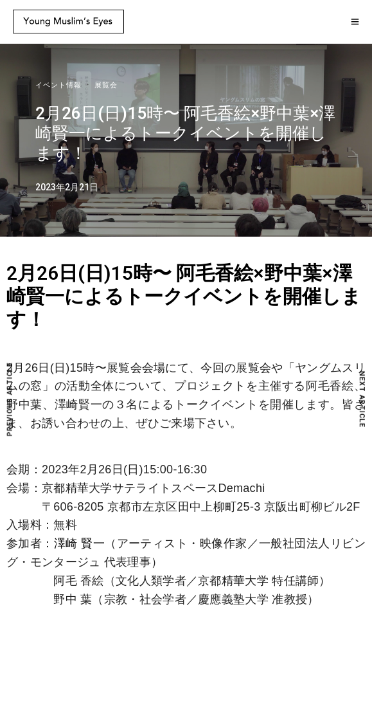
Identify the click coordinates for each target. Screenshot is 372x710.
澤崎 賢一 (79, 543)
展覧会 (106, 85)
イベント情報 (58, 85)
